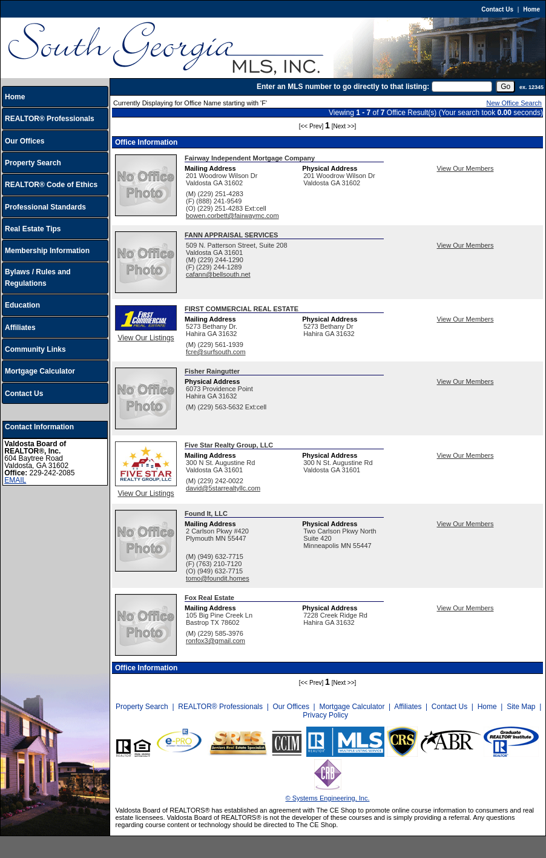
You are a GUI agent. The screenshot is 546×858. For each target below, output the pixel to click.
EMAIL (15, 480)
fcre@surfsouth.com (216, 351)
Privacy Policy (325, 715)
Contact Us (497, 9)
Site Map (521, 706)
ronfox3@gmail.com (215, 640)
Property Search (33, 163)
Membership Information (47, 250)
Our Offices (24, 141)
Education (22, 305)
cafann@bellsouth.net (218, 274)
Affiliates (20, 327)
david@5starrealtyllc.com (223, 488)
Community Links (35, 349)
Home (531, 9)
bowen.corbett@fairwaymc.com (232, 215)
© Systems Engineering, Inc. (328, 798)
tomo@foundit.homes (217, 578)
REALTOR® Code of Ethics (51, 184)
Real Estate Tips (33, 229)
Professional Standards (45, 207)
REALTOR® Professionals (49, 118)
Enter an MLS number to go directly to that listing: (343, 86)
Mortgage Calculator (40, 371)
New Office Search (514, 103)
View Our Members (465, 168)
